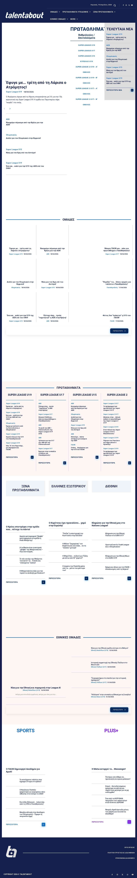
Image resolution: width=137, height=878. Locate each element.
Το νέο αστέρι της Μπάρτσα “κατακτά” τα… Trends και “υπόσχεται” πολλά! (31, 561)
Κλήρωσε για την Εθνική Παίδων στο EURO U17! (114, 534)
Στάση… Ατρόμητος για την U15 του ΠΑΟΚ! (79, 448)
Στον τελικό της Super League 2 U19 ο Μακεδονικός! (111, 431)
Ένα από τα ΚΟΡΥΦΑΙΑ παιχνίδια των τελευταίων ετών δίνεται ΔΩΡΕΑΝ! (116, 801)
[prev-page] (4, 108)
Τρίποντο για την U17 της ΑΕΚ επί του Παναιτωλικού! (46, 442)
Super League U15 (14, 149)
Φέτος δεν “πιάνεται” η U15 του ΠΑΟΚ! (117, 316)
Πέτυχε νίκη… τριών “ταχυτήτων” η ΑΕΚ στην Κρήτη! (52, 316)
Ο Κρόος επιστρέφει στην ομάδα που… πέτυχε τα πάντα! (22, 528)
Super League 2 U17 (110, 403)
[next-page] (10, 108)
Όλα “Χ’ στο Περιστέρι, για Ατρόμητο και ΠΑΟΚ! (14, 447)
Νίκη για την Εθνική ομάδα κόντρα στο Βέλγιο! (109, 648)
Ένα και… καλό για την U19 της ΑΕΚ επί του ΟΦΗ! (118, 82)
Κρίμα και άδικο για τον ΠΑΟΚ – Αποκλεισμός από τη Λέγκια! (118, 568)
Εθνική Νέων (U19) (98, 697)
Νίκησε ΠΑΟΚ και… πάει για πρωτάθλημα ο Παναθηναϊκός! (116, 249)
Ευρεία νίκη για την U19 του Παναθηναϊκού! (14, 438)
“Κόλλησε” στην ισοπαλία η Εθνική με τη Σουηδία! (111, 695)
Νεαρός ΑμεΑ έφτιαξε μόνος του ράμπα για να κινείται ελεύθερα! (117, 812)
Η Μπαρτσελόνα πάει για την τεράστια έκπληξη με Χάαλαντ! (32, 572)
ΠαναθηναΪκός (112, 287)
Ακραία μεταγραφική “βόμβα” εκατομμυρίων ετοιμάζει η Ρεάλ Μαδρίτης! (31, 538)
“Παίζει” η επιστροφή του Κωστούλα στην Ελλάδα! (72, 534)
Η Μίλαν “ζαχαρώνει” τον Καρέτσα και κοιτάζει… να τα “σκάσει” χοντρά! (74, 546)
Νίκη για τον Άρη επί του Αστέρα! (21, 153)
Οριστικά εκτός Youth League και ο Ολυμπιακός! (117, 546)
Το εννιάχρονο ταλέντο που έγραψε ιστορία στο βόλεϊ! (31, 781)
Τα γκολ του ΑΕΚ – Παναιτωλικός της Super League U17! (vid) (45, 430)
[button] (115, 5)
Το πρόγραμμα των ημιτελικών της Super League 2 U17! (111, 408)
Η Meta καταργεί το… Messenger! (109, 769)
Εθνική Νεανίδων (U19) (31, 690)
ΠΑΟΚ (112, 321)
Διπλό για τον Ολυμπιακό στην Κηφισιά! (23, 138)
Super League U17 (112, 254)
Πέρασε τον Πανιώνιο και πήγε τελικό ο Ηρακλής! (111, 442)
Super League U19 (14, 92)
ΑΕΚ (8, 119)
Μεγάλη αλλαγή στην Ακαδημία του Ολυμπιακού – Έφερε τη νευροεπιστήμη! (32, 814)
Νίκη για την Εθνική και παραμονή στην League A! (36, 687)
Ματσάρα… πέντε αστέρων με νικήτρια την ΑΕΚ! (79, 438)
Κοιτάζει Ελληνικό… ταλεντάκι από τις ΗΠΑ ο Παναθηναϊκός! (32, 803)
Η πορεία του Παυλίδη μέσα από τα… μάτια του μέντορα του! (73, 568)
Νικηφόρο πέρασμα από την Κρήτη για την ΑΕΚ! (117, 49)
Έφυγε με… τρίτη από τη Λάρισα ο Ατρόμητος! (36, 84)
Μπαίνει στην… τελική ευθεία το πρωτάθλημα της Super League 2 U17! (112, 420)
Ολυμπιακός (11, 135)
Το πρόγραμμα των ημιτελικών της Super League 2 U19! (111, 453)
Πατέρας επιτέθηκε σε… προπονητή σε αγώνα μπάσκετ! (117, 778)
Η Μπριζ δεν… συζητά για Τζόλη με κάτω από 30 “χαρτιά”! (75, 557)
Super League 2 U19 (110, 427)
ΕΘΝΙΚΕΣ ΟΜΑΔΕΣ (68, 637)
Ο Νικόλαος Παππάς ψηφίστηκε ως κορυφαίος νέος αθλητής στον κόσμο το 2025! (32, 792)
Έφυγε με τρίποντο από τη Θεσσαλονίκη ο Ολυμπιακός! (14, 428)
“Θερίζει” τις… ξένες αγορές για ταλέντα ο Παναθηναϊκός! (116, 283)
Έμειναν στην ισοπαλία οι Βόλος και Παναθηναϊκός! (47, 453)
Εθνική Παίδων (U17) (98, 667)
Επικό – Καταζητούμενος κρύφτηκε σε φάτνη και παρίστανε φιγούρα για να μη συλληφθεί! (117, 789)
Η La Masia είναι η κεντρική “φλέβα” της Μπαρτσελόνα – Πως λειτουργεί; (31, 550)
